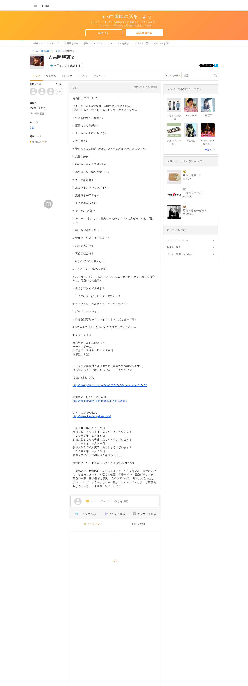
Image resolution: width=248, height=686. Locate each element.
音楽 (58, 51)
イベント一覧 (142, 43)
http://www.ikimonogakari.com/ (92, 416)
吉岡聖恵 (36, 141)
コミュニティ (47, 51)
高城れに (192, 140)
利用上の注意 (174, 247)
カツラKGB (191, 115)
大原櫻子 (207, 115)
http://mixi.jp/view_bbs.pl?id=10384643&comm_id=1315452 (110, 385)
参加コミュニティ (93, 43)
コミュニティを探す (118, 43)
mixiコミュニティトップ (46, 43)
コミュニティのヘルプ (178, 240)
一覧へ (208, 149)
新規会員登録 (144, 32)
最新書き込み (71, 43)
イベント (82, 76)
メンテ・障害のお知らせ (180, 254)
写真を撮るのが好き (195, 210)
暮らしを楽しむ (192, 175)
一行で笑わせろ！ (193, 192)
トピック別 (138, 524)
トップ (36, 76)
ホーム (35, 51)
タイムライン (92, 524)
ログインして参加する (67, 65)
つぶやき (50, 76)
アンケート (100, 76)
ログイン (103, 32)
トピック (66, 76)
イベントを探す (162, 43)
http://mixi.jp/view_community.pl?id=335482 (100, 400)
